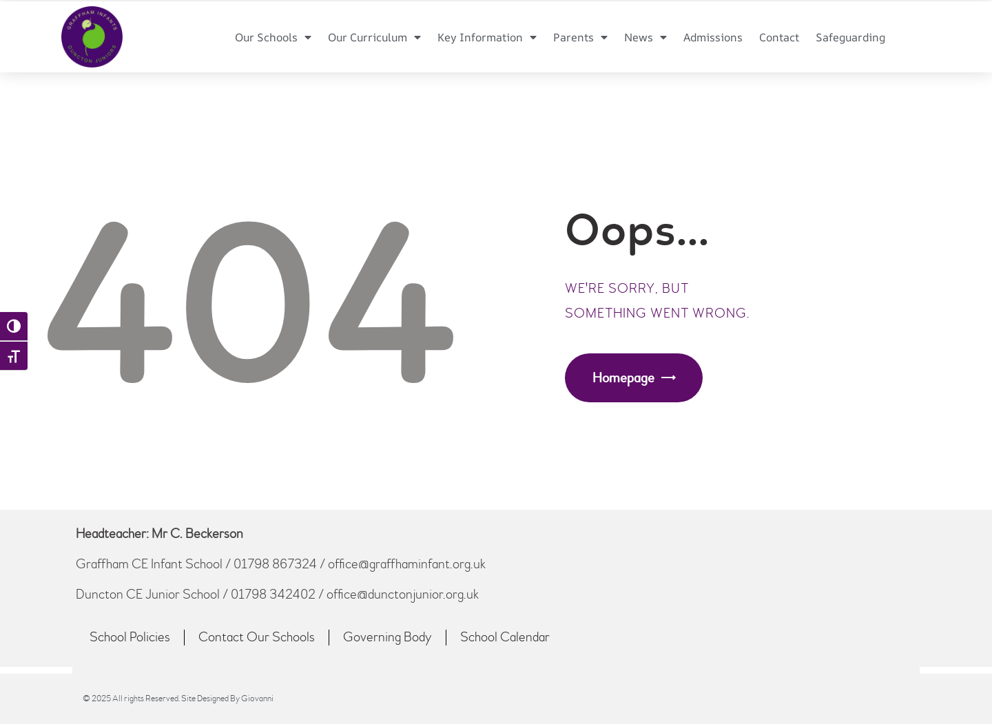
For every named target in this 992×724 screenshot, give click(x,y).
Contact (779, 37)
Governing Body (387, 636)
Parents (580, 37)
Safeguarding (850, 37)
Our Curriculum (374, 37)
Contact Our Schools (256, 636)
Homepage (623, 377)
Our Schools (273, 37)
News (645, 37)
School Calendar (505, 636)
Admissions (713, 37)
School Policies (130, 636)
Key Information (487, 37)
